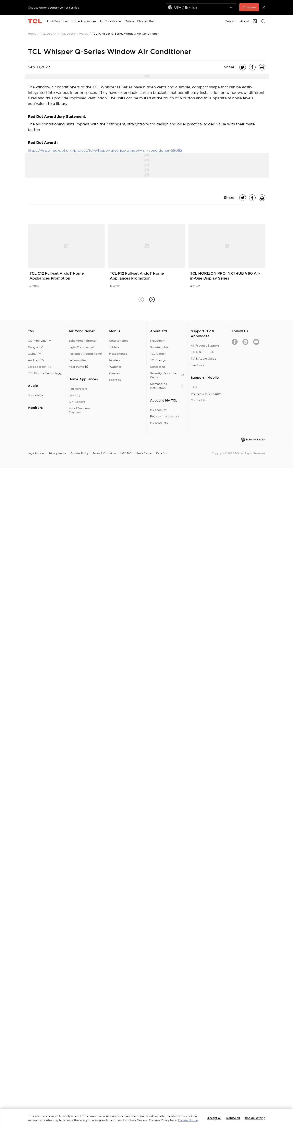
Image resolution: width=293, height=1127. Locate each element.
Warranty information (206, 393)
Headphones (118, 354)
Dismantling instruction (167, 386)
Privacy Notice (57, 453)
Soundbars (35, 395)
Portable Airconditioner (85, 354)
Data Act (161, 453)
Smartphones (118, 340)
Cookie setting (255, 1118)
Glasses (114, 373)
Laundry (74, 395)
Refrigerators (78, 389)
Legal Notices (36, 453)
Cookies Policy (79, 453)
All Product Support (205, 345)
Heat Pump (78, 367)
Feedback (197, 365)
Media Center (144, 453)
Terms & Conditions (104, 453)
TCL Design (48, 33)
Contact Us (199, 400)
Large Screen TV (39, 367)
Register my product (164, 416)
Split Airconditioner (83, 340)
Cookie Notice (188, 1120)
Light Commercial (81, 347)
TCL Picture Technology (44, 373)
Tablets (114, 347)
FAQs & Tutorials (202, 352)
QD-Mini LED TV (39, 340)
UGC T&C (126, 453)
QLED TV (34, 354)
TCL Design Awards (74, 33)
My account (158, 410)
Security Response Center (167, 375)
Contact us (158, 367)
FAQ (194, 387)
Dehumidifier (78, 360)
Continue (249, 7)
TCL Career (158, 354)
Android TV (36, 360)
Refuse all (233, 1118)
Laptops (115, 380)
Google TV (35, 347)
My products (159, 423)
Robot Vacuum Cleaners (79, 410)
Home (32, 33)
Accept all (214, 1118)
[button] (152, 299)
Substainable (159, 347)
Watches (115, 367)
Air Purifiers (77, 402)
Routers (114, 360)
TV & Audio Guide (203, 358)
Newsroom (157, 340)
